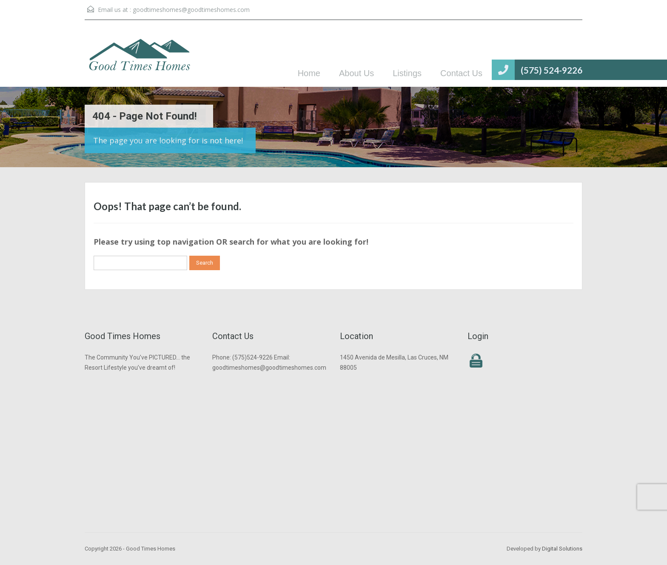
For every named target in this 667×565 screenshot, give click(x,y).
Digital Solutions (562, 548)
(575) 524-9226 (551, 70)
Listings (407, 73)
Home (309, 73)
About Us (356, 73)
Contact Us (461, 73)
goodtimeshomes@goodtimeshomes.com (191, 10)
